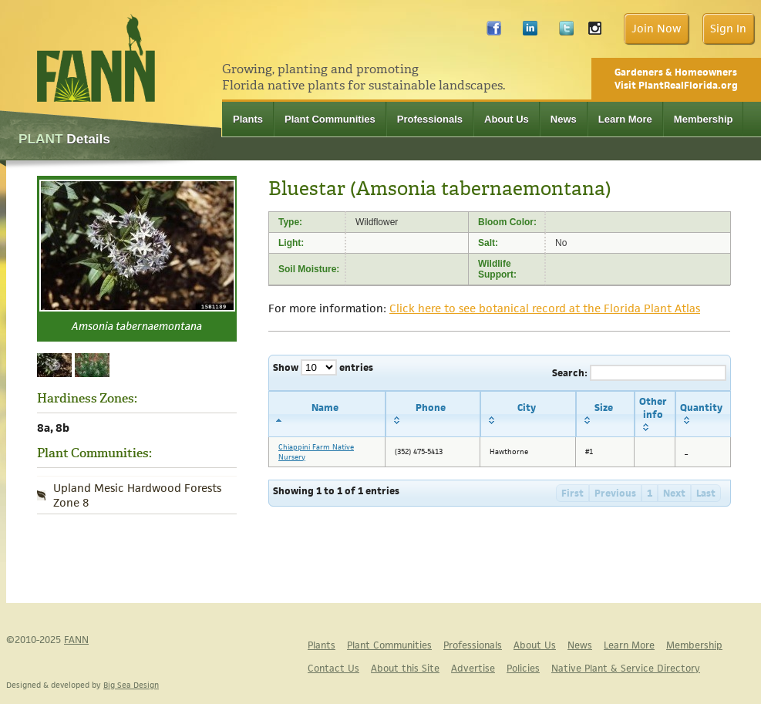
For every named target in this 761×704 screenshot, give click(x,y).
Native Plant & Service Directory (625, 668)
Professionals (430, 119)
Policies (523, 668)
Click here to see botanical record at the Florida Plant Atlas (544, 308)
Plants (248, 119)
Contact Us (333, 668)
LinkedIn (530, 32)
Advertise (473, 668)
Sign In (728, 28)
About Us (506, 119)
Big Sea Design (131, 684)
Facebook (494, 32)
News (564, 119)
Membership (703, 119)
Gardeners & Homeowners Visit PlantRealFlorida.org (676, 79)
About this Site (405, 668)
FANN (76, 639)
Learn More (625, 119)
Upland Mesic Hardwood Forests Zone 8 (137, 495)
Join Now (656, 28)
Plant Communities (330, 119)
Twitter (566, 32)
